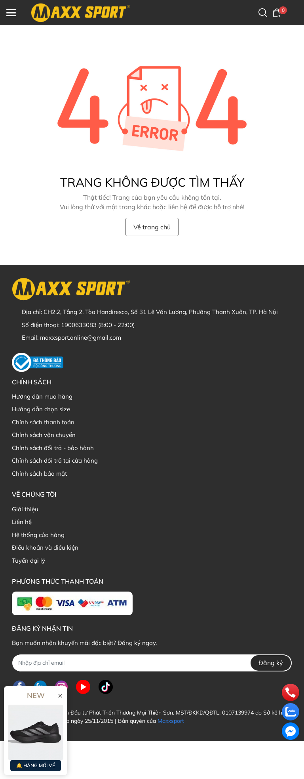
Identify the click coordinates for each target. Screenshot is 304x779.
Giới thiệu (25, 509)
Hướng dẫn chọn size (41, 409)
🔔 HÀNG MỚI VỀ (35, 765)
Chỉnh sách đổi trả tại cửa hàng (55, 460)
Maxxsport (171, 720)
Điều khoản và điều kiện (45, 547)
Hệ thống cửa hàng (38, 535)
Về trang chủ (152, 227)
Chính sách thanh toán (43, 422)
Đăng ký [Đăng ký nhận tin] (270, 663)
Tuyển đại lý (28, 560)
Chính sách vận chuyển (44, 435)
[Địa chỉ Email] (152, 663)
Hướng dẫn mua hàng (42, 396)
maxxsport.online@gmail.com (80, 337)
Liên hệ (22, 522)
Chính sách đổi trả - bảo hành (53, 448)
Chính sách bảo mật (39, 473)
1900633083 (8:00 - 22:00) (98, 325)
